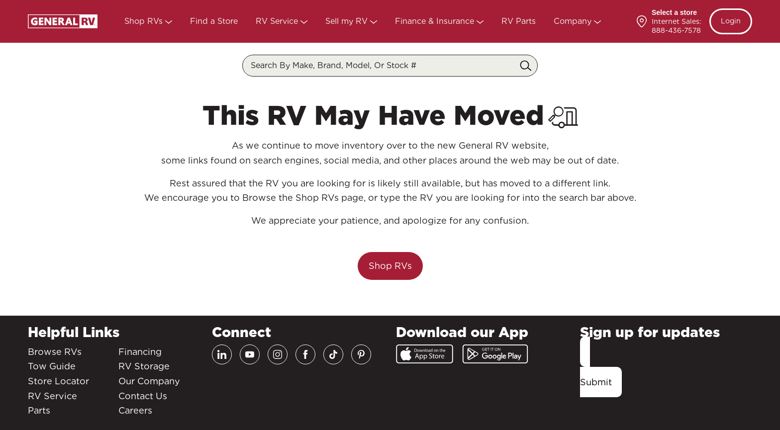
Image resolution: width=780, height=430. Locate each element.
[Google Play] (495, 353)
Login (731, 21)
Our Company (149, 381)
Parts (39, 410)
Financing (140, 351)
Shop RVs (144, 21)
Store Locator (58, 381)
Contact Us (142, 396)
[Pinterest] (361, 354)
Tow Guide (52, 366)
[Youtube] (250, 354)
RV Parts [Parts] (518, 21)
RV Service (278, 21)
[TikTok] (333, 354)
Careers (135, 410)
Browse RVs (55, 351)
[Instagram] (278, 354)
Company (574, 21)
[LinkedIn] (222, 354)
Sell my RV (347, 21)
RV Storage (144, 366)
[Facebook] (305, 354)
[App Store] (424, 353)
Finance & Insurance (436, 21)
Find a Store (214, 21)
